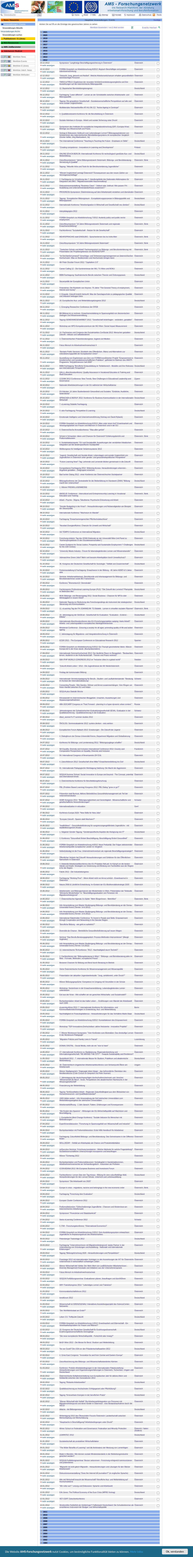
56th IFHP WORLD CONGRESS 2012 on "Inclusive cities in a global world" (90, 660)
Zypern (137, 379)
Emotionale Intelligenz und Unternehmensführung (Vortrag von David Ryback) (91, 417)
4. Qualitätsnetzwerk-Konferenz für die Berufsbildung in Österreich (86, 114)
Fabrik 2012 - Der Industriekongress (74, 872)
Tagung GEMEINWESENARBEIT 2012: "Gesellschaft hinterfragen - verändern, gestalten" (95, 320)
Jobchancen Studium (13, 51)
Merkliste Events (20, 61)
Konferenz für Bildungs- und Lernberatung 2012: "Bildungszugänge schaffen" (90, 742)
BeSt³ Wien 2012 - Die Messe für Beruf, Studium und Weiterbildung (86, 1342)
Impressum (131, 15)
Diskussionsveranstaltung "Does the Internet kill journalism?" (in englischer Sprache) (93, 1473)
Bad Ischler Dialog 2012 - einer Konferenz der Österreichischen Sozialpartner (90, 474)
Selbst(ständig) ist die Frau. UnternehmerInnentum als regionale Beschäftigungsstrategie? (96, 851)
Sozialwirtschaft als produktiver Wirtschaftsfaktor (79, 1441)
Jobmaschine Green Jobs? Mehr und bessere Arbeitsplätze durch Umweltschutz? (92, 557)
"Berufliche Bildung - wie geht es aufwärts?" (77, 924)
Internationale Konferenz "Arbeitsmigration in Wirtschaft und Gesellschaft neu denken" (94, 205)
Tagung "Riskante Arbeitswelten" (72, 1382)
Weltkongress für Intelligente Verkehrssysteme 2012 (80, 449)
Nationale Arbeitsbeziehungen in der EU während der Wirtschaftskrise (87, 385)
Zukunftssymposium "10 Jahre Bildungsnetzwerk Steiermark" (84, 243)
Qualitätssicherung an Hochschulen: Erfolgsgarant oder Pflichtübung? (87, 1389)
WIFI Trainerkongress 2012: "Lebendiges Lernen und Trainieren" (85, 1285)
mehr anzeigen (47, 65)
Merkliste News (19, 57)
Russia (137, 704)
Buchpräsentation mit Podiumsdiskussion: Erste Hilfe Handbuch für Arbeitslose (91, 1130)
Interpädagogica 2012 (68, 211)
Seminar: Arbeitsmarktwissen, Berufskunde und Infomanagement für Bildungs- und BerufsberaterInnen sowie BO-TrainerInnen (93, 578)
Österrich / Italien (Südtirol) (141, 1429)
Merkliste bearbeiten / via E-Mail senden (107, 27)
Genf (136, 806)
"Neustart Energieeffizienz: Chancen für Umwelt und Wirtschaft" (85, 525)
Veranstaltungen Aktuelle (12, 28)
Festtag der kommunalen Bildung (72, 672)
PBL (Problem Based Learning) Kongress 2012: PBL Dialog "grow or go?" (89, 787)
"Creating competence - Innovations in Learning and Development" (86, 147)
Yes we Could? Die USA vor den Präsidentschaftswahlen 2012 (84, 1349)
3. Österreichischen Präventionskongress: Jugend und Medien (84, 339)
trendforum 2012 (66, 1298)
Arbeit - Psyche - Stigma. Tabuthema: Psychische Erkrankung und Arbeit (88, 500)
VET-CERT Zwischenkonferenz (72, 1499)
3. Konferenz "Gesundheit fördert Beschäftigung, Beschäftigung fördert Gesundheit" (93, 838)
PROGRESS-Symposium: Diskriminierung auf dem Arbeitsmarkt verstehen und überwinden (96, 192)
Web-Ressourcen (11, 43)
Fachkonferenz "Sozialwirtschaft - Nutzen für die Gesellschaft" (84, 230)
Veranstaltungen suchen (12, 35)
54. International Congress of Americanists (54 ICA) (80, 755)
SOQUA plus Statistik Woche (71, 691)
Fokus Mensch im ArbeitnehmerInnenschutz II (78, 345)
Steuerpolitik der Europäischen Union (74, 281)
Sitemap (105, 15)
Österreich (138, 63)
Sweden (137, 660)
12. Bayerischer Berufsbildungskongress (75, 88)
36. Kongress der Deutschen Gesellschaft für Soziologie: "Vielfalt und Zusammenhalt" (94, 564)
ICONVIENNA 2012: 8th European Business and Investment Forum (86, 1168)
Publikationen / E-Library (14, 39)
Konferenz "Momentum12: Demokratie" (75, 583)
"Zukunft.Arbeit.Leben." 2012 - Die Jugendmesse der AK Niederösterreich (89, 666)
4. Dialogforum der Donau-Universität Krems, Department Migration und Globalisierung (94, 736)
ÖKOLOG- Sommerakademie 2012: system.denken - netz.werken (86, 723)
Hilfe (94, 15)
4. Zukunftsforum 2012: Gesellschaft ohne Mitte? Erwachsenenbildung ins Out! (91, 762)
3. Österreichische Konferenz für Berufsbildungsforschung (82, 781)
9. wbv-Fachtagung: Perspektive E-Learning (77, 411)
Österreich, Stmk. (141, 1188)
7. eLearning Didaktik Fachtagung (73, 404)
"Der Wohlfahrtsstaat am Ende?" (72, 1310)
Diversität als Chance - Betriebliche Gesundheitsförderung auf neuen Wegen (90, 931)
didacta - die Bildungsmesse (70, 1409)
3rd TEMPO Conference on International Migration (79, 532)
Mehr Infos (136, 1552)
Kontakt (118, 15)
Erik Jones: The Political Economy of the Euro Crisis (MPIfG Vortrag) (87, 1492)
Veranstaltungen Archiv (10, 31)
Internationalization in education (72, 806)
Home (77, 15)
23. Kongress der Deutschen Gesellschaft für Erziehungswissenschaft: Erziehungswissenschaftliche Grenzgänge (88, 1331)
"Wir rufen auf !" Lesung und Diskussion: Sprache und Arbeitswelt (85, 1486)
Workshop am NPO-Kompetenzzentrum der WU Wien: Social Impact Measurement (93, 326)
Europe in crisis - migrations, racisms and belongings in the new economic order (91, 1188)
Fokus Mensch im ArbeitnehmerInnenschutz (77, 1272)
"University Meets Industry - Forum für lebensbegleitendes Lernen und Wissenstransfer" (95, 551)
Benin (136, 1007)
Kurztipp (157, 20)
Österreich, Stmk (141, 160)
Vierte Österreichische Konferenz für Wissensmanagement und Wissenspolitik (91, 969)
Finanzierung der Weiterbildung (72, 1085)
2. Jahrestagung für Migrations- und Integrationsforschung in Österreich (88, 634)
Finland (137, 147)
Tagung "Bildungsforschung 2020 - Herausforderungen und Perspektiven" (89, 1253)
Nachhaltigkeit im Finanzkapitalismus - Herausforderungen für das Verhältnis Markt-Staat (95, 1014)
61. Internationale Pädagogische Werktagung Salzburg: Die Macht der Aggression (92, 768)
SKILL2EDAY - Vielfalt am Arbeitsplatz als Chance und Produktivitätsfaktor (89, 1143)
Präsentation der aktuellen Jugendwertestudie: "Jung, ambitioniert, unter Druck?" (92, 975)
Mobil (86, 15)
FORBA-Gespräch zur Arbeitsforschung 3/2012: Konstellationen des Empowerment (93, 1020)
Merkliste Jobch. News (22, 70)
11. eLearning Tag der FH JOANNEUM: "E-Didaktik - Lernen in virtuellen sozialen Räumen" (96, 608)
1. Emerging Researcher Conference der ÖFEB (78, 307)
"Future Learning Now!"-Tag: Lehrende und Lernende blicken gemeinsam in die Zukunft (94, 462)
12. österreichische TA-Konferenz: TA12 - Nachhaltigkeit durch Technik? (88, 950)
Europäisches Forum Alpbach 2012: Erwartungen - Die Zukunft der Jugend (89, 730)
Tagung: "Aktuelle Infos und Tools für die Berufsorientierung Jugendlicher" (89, 166)
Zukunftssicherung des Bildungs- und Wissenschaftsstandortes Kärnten (88, 1361)
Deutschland (139, 88)
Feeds (159, 15)
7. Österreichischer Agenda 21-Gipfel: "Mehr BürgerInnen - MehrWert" (87, 899)
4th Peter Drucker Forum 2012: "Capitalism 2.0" (78, 262)
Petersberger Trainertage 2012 (71, 1239)
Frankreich (138, 749)
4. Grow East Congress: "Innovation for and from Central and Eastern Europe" (91, 1355)
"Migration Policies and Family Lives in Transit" (78, 1039)
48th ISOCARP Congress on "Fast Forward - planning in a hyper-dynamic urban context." (95, 704)
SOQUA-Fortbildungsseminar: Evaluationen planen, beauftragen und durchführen (92, 1279)
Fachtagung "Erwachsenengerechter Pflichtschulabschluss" (83, 519)
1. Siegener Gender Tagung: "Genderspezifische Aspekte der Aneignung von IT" (92, 832)
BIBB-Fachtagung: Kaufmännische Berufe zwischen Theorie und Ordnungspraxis (92, 275)
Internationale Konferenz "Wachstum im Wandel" (79, 513)
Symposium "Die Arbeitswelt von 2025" (75, 1181)
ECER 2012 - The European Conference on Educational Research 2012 (88, 640)
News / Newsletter (11, 20)
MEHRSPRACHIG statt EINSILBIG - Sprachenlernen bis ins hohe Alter (88, 237)
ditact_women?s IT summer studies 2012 (76, 717)
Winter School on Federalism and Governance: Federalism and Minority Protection (92, 1428)
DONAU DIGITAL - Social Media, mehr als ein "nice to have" (83, 1046)
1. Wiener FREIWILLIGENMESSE (73, 487)
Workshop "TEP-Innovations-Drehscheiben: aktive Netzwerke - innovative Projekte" (93, 1026)
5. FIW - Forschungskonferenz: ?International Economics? (83, 1226)
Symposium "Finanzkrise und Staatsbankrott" (77, 1213)
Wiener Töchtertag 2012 (69, 1156)
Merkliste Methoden (21, 75)
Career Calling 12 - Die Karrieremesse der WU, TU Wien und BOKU (87, 269)
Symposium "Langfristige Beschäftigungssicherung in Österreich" (85, 63)
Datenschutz (147, 15)
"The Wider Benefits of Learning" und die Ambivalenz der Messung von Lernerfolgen (93, 1448)
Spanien (137, 640)
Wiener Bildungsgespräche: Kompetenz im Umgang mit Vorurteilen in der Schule (92, 982)
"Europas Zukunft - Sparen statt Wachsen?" (77, 819)
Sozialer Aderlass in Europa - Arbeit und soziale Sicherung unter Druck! (88, 120)
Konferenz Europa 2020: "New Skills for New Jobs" (80, 813)
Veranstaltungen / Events (15, 24)
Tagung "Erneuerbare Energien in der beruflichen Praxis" (82, 1395)
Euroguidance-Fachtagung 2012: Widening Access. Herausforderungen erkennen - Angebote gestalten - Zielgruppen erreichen (93, 469)
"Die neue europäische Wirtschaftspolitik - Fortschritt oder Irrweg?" (86, 1336)
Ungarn (137, 1065)
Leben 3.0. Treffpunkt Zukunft (71, 1317)
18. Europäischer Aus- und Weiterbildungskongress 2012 (82, 300)
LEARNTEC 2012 (66, 1435)
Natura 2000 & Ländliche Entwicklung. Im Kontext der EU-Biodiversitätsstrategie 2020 (94, 884)
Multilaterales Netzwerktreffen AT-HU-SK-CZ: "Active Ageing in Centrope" (89, 107)
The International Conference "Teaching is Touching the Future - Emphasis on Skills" (93, 141)
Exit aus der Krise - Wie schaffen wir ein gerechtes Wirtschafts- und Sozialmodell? (92, 995)
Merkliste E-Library (21, 66)
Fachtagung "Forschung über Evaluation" (76, 1194)
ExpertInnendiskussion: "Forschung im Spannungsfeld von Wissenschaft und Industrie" (94, 1124)
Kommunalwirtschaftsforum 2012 (72, 1291)
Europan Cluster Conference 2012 (73, 1200)
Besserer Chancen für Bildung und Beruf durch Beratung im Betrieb (86, 963)
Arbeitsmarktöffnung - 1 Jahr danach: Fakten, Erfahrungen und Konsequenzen (91, 1105)
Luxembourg (139, 1039)
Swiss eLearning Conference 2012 (73, 1220)
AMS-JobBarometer (12, 47)
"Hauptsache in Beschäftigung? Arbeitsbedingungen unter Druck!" (86, 1422)
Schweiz (137, 679)
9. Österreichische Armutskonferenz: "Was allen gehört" (82, 430)
